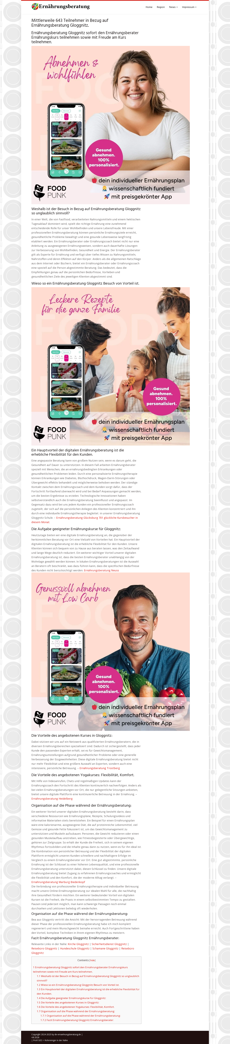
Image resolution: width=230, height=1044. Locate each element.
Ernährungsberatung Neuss (101, 570)
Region (161, 7)
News (173, 7)
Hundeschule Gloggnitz (74, 948)
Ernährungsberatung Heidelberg (52, 798)
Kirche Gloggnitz (78, 944)
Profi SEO (37, 1040)
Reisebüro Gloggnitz (44, 948)
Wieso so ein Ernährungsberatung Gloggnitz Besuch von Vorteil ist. (78, 985)
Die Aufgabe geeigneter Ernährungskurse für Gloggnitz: (71, 998)
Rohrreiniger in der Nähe (56, 1040)
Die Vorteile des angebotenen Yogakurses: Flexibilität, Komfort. (75, 1007)
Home (149, 7)
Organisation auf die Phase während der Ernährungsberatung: (76, 1011)
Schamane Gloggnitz (105, 948)
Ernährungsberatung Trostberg (100, 768)
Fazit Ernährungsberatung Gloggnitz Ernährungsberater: (77, 1020)
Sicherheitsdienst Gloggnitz (109, 944)
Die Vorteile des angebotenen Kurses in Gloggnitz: (68, 1002)
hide (92, 960)
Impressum (189, 7)
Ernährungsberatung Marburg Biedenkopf (58, 882)
